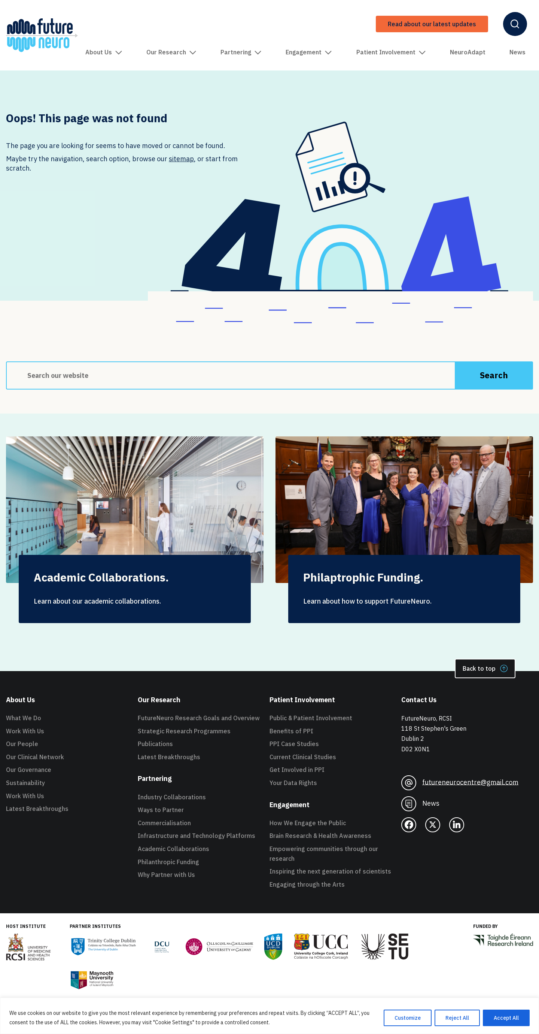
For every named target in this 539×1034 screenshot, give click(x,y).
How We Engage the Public (308, 823)
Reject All (457, 1018)
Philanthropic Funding (168, 862)
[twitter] (432, 824)
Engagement (309, 52)
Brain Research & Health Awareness (320, 835)
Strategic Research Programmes (184, 731)
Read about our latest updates (432, 24)
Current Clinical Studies (303, 757)
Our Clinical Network (35, 757)
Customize (408, 1018)
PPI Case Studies (294, 744)
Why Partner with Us (166, 874)
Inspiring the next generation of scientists (330, 871)
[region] (269, 1016)
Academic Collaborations (173, 849)
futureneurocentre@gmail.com (459, 782)
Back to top (485, 668)
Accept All (506, 1018)
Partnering (241, 52)
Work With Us (25, 731)
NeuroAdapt (467, 52)
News (517, 52)
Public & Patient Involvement (311, 718)
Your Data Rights (293, 783)
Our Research (171, 52)
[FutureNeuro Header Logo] (42, 35)
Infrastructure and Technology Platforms (196, 835)
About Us (103, 52)
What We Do (23, 718)
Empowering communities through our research (324, 853)
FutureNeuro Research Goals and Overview (199, 718)
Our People (22, 744)
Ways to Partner (161, 810)
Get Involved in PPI (297, 769)
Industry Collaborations (172, 797)
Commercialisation (164, 823)
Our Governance (28, 769)
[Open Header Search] (515, 24)
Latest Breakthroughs (37, 808)
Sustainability (25, 783)
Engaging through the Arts (307, 884)
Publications (155, 744)
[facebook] (408, 824)
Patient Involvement (391, 52)
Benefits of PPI (291, 731)
